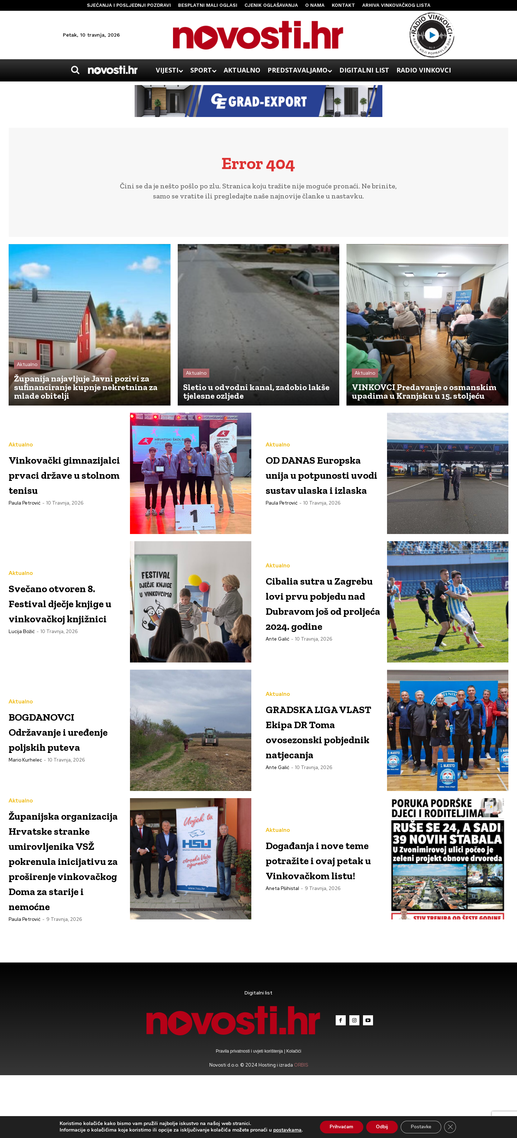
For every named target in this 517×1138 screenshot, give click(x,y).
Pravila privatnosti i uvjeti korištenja (250, 1113)
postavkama (283, 1130)
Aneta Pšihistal (282, 906)
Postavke (423, 1126)
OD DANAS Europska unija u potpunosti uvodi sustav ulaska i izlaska (323, 476)
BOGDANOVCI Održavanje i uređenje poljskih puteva (66, 733)
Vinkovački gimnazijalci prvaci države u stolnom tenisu (60, 476)
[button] (75, 70)
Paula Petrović (25, 513)
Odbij (382, 1126)
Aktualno (27, 367)
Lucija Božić (22, 649)
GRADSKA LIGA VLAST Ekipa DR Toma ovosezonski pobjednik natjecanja (322, 733)
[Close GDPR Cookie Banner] (453, 1126)
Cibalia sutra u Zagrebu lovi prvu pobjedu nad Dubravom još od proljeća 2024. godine (315, 604)
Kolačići (293, 1113)
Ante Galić (277, 657)
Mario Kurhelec (25, 770)
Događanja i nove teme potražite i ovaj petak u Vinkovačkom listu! (322, 861)
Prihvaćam (338, 1126)
